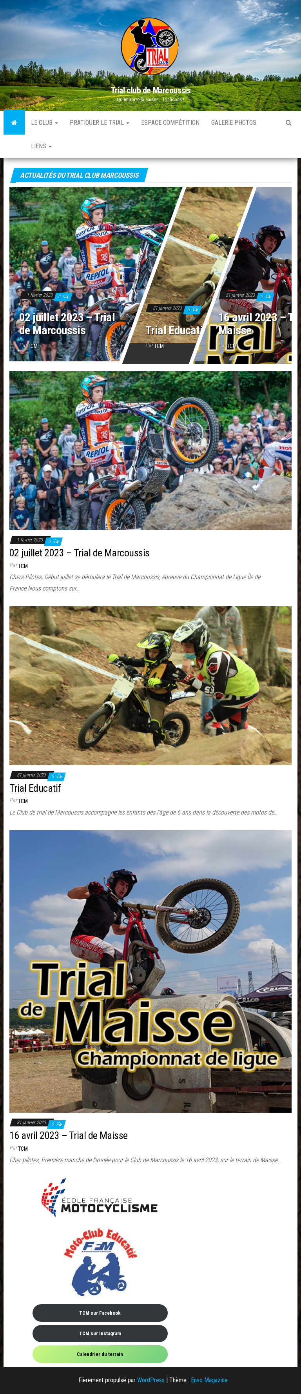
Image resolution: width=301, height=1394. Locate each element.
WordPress (151, 1380)
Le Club (44, 122)
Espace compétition (170, 122)
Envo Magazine (209, 1380)
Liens (41, 146)
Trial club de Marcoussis (150, 90)
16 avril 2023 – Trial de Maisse (68, 1135)
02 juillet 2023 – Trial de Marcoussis (67, 323)
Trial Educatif (176, 330)
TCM (33, 346)
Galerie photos (233, 122)
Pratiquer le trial (99, 122)
